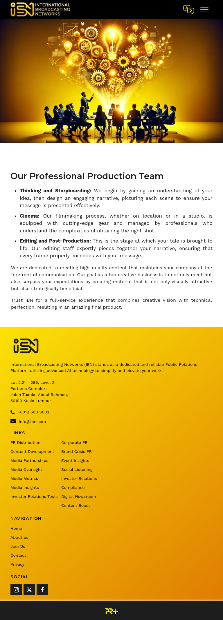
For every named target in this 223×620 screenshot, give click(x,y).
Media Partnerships (29, 460)
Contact (18, 555)
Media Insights (24, 487)
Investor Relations (79, 478)
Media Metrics (24, 478)
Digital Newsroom (78, 496)
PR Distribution (25, 442)
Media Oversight (26, 469)
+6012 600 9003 (29, 412)
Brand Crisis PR (76, 451)
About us (19, 537)
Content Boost (75, 505)
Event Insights (75, 460)
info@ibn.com (28, 421)
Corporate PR (74, 442)
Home (16, 528)
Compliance (73, 487)
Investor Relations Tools (34, 496)
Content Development (32, 451)
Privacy (17, 564)
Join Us (17, 546)
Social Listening (76, 469)
